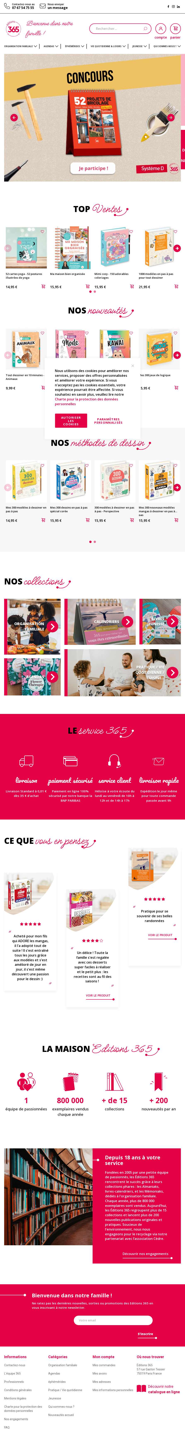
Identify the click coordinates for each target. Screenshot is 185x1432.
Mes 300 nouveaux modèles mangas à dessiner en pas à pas (157, 511)
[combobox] (120, 28)
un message (58, 7)
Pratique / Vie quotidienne (65, 1390)
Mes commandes (104, 1365)
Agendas (54, 1373)
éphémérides (57, 1381)
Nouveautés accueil (61, 1415)
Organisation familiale (62, 1365)
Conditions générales (18, 1390)
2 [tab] (95, 291)
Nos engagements (16, 1419)
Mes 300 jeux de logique (154, 375)
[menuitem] (20, 46)
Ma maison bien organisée (67, 274)
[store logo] (13, 29)
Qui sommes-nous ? (61, 1406)
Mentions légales (15, 1398)
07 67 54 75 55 (23, 7)
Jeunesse (54, 1398)
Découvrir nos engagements (145, 1253)
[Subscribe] (145, 1335)
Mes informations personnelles (113, 1390)
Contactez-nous (14, 1365)
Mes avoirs (100, 1373)
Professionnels (14, 1381)
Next (171, 117)
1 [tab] (90, 291)
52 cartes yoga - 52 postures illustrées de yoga (24, 275)
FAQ (7, 1427)
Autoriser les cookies (71, 420)
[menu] (92, 46)
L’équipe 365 (12, 1373)
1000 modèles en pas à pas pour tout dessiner (156, 275)
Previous (14, 117)
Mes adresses (102, 1381)
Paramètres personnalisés (108, 420)
